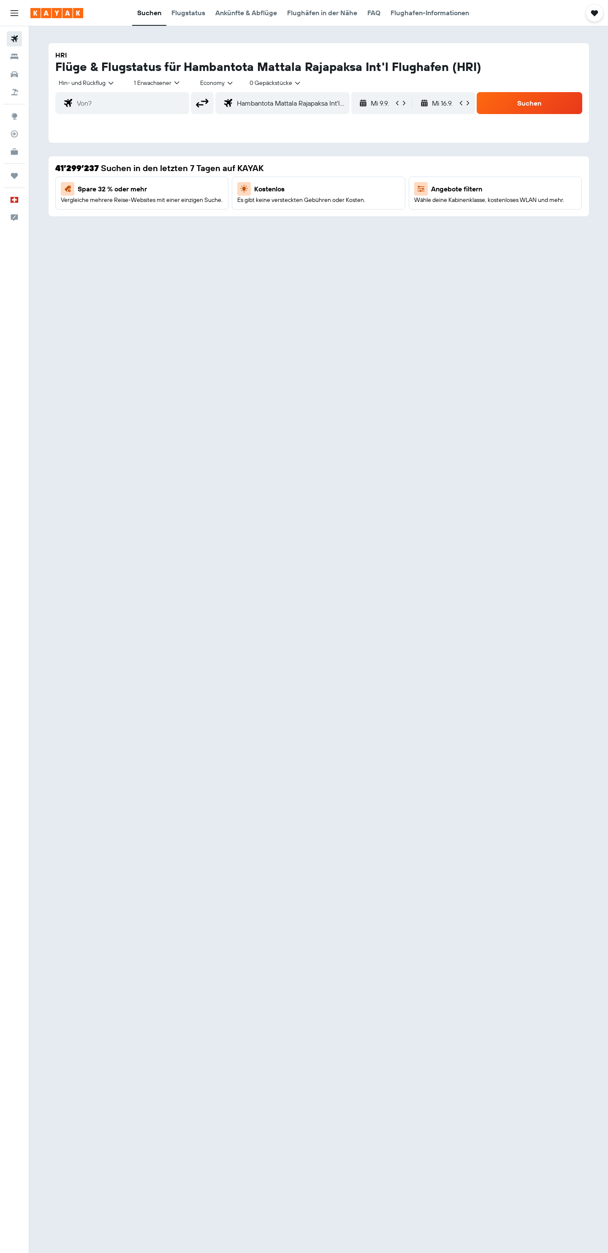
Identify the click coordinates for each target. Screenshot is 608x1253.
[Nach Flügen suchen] (14, 38)
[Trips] (14, 175)
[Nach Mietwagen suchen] (14, 74)
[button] (14, 13)
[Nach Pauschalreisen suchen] (14, 92)
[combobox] (86, 83)
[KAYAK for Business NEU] (14, 151)
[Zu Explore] (14, 116)
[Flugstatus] (14, 133)
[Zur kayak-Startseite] (56, 13)
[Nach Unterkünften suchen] (14, 56)
